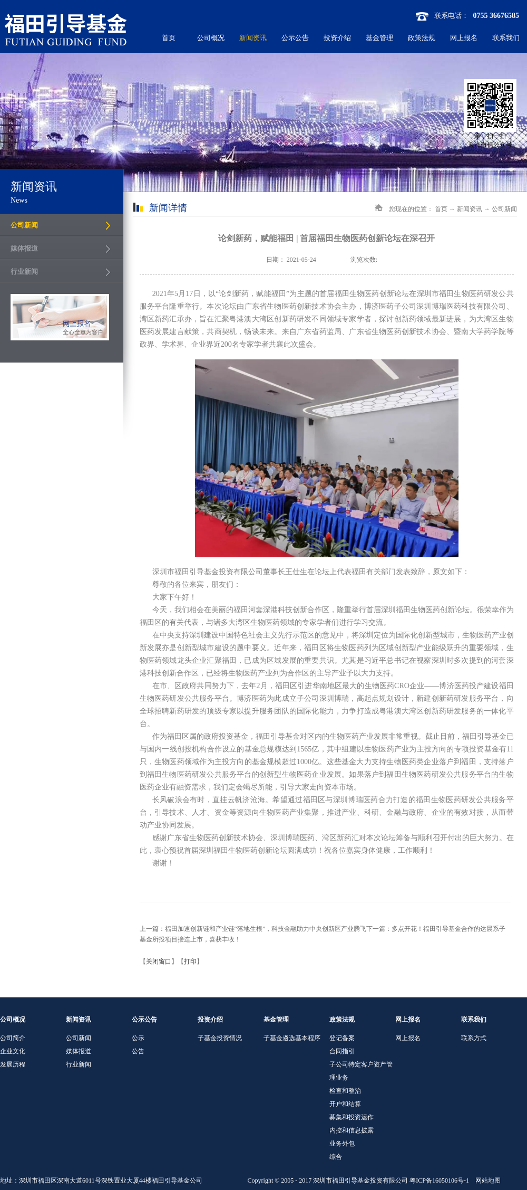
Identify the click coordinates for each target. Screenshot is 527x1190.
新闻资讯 (469, 209)
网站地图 (486, 1180)
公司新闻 (504, 209)
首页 (168, 38)
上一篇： (253, 928)
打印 (190, 961)
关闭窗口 (158, 961)
